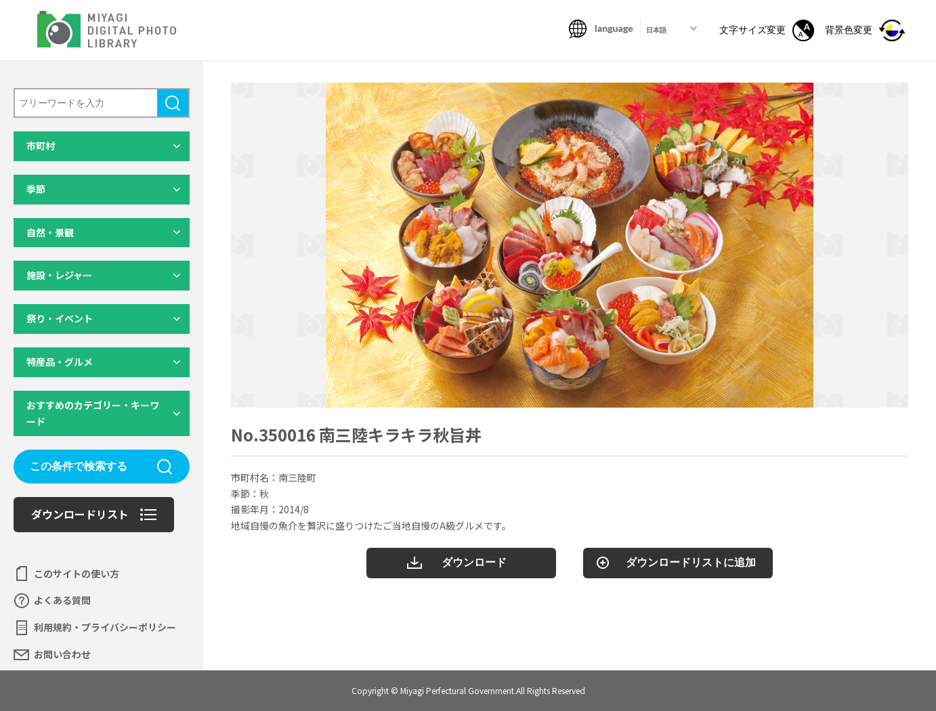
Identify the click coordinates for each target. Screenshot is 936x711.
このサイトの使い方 (76, 573)
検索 (172, 102)
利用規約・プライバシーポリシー (105, 627)
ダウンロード (474, 562)
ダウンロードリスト (80, 514)
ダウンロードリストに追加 (691, 562)
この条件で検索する (78, 466)
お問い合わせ (62, 654)
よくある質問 (62, 600)
